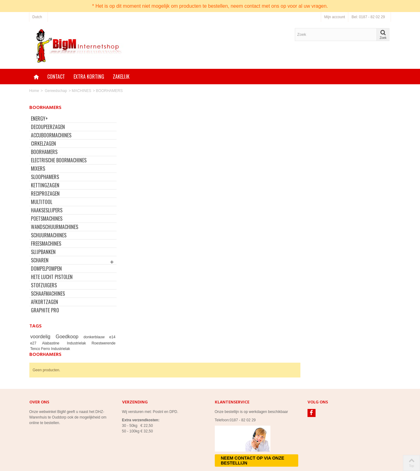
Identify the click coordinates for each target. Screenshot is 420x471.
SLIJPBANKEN (43, 252)
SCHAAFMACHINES (48, 293)
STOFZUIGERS (44, 285)
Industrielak (75, 343)
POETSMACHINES (46, 218)
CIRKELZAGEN (43, 143)
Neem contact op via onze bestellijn (252, 431)
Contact (56, 76)
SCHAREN (40, 260)
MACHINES (81, 91)
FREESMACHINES (46, 243)
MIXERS (38, 168)
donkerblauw (92, 337)
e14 (108, 337)
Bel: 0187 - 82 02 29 (368, 17)
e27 (34, 343)
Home (34, 91)
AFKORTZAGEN (44, 302)
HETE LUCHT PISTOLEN (52, 277)
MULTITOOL (41, 202)
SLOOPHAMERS (45, 177)
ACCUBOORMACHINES (51, 135)
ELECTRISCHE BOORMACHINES (59, 160)
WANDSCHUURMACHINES (54, 227)
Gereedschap (56, 91)
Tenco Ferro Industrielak (50, 349)
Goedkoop (66, 336)
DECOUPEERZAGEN (48, 127)
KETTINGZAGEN (45, 185)
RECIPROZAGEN (45, 193)
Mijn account (334, 17)
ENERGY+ (39, 118)
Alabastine (51, 343)
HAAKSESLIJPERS (46, 210)
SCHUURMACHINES (48, 235)
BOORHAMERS (44, 152)
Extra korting (89, 76)
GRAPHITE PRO (45, 310)
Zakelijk (121, 76)
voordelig (41, 336)
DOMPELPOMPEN (46, 268)
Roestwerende (100, 343)
